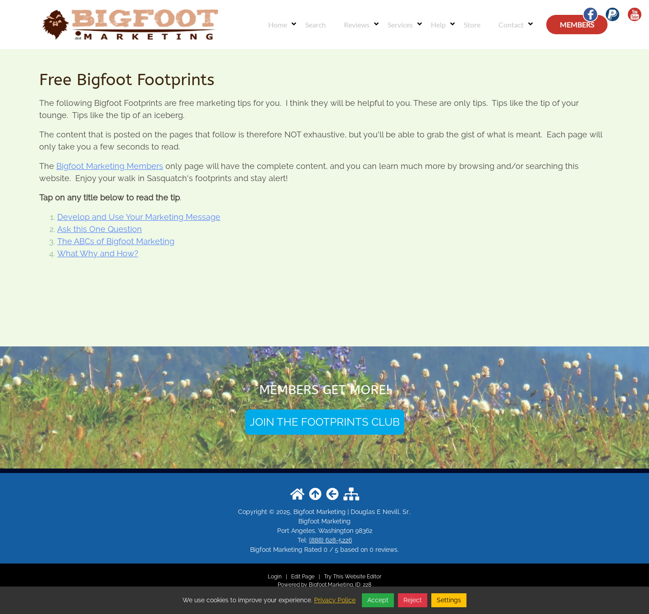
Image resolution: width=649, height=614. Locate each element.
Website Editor (363, 576)
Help (438, 24)
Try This (333, 576)
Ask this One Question (99, 229)
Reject (412, 600)
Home (277, 24)
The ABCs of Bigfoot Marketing (115, 241)
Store (472, 24)
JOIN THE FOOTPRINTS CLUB (325, 421)
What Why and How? (97, 253)
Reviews (357, 24)
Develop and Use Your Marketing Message (138, 217)
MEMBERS (577, 24)
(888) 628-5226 (330, 540)
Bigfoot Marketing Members (109, 166)
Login (275, 576)
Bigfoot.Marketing (331, 585)
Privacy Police (335, 600)
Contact (511, 24)
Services (400, 24)
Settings (449, 600)
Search (315, 24)
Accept (377, 600)
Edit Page (303, 576)
